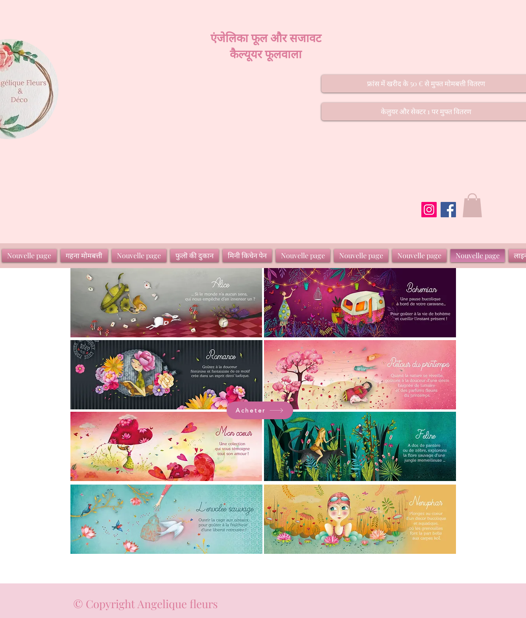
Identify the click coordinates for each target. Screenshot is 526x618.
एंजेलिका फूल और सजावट (265, 37)
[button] (472, 205)
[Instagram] (429, 209)
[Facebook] (448, 209)
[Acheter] (260, 410)
